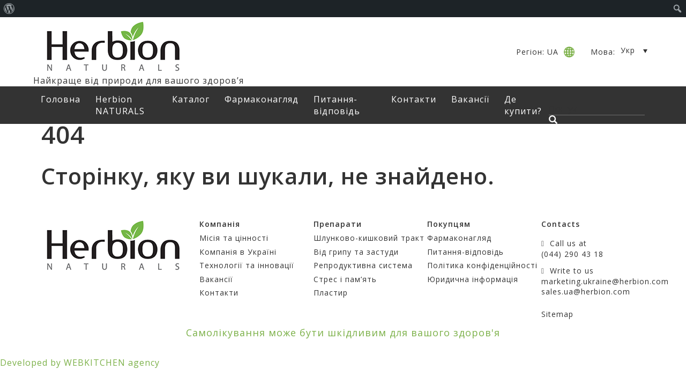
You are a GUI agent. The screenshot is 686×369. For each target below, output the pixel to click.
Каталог (191, 99)
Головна (60, 99)
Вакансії (470, 99)
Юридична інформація (472, 279)
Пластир (331, 292)
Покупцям (449, 224)
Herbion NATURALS (120, 105)
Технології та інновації (246, 265)
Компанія (219, 224)
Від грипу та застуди (356, 252)
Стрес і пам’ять (345, 279)
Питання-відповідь (337, 105)
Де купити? (523, 105)
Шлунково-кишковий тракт (369, 238)
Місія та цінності (234, 238)
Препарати (338, 224)
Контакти (413, 99)
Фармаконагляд (262, 99)
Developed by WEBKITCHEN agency (80, 362)
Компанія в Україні (238, 252)
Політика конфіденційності (482, 265)
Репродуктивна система (363, 265)
